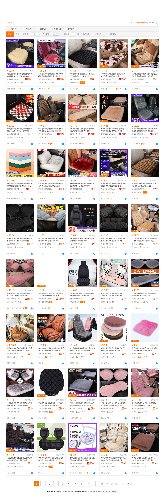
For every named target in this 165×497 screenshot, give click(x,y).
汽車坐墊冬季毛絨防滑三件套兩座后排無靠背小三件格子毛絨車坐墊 (19, 240)
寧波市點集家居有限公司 (77, 463)
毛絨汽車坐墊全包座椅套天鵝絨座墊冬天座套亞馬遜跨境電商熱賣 (19, 459)
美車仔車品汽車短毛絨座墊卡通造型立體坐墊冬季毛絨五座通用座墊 (113, 294)
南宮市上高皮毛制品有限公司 (77, 134)
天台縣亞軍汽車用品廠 (45, 299)
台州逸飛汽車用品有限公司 (139, 244)
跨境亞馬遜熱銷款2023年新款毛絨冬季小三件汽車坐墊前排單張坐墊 (113, 240)
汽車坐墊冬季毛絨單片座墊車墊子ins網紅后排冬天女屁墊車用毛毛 (144, 294)
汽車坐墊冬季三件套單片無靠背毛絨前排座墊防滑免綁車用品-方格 (50, 294)
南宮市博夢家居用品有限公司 (108, 354)
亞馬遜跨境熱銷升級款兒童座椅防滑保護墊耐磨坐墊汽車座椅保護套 (144, 130)
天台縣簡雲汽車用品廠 (45, 244)
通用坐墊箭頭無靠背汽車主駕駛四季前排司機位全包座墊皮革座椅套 (19, 75)
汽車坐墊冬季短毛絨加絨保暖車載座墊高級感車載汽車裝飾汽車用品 (113, 459)
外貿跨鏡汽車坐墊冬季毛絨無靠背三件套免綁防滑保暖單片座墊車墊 (113, 404)
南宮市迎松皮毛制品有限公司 (139, 354)
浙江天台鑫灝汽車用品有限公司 (45, 134)
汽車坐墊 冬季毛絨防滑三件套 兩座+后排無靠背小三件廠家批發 (82, 75)
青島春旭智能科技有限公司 (14, 79)
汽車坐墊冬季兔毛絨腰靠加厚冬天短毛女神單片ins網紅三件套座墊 (19, 294)
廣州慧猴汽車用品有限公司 (45, 79)
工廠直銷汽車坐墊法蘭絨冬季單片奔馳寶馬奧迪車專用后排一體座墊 (50, 75)
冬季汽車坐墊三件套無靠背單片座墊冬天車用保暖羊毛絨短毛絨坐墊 (19, 404)
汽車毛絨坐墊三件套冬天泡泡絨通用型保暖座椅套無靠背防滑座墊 (82, 130)
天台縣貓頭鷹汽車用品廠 (77, 79)
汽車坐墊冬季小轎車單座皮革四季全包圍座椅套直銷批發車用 (82, 240)
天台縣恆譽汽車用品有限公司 (14, 463)
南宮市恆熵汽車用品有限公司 (45, 189)
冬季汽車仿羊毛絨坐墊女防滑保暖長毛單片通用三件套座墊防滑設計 (50, 185)
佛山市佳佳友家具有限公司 (14, 189)
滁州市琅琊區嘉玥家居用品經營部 (139, 79)
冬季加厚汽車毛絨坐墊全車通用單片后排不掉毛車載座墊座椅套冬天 (144, 404)
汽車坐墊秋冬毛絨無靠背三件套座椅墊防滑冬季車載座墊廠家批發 (113, 185)
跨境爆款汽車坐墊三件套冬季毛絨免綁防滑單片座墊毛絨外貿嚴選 (50, 240)
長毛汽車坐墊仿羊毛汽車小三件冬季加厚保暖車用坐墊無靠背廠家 (144, 349)
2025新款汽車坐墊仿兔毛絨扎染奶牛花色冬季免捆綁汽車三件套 (113, 75)
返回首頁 (101, 492)
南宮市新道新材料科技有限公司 (139, 408)
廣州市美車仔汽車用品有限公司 (108, 299)
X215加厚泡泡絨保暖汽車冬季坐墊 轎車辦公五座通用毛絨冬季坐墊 (82, 349)
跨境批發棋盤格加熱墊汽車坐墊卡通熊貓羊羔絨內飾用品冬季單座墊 (19, 130)
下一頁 (100, 484)
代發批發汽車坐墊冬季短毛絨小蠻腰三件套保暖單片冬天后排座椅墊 (144, 240)
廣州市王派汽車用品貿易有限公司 (45, 354)
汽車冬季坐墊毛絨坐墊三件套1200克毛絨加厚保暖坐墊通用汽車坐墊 (82, 404)
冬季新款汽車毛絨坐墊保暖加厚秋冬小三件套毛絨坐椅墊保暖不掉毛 (144, 459)
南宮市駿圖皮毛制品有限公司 (108, 134)
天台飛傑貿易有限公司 (108, 244)
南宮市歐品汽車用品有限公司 (77, 408)
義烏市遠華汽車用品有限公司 (139, 463)
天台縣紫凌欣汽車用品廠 (45, 463)
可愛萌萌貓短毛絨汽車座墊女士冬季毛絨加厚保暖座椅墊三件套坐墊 (19, 349)
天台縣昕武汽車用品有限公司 (108, 408)
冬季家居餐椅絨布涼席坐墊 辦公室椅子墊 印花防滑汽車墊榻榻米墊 (82, 459)
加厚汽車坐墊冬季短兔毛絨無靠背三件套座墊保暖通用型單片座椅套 (113, 130)
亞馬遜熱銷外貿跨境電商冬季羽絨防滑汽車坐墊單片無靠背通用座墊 (50, 404)
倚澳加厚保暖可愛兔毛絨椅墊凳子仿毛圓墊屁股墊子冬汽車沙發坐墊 (113, 349)
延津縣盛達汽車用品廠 (139, 299)
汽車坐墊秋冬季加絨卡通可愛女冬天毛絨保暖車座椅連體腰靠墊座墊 (144, 75)
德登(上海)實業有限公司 (108, 463)
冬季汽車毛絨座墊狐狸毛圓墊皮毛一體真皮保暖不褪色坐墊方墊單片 (82, 185)
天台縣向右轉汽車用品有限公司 (77, 354)
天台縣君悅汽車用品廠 (139, 189)
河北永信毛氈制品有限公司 (14, 408)
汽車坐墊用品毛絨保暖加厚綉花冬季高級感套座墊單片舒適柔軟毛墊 (82, 294)
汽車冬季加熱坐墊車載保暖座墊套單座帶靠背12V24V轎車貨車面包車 (50, 130)
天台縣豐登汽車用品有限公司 (14, 354)
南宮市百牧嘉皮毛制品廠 (108, 79)
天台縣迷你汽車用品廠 (77, 299)
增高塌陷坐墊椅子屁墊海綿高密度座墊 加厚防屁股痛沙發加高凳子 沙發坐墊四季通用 (20, 185)
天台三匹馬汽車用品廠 (45, 408)
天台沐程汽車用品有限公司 (108, 189)
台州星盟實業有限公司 (14, 134)
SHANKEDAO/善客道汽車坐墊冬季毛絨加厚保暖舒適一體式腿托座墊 (51, 349)
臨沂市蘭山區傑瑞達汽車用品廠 (77, 189)
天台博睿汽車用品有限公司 (77, 244)
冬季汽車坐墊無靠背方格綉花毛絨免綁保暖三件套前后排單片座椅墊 (50, 459)
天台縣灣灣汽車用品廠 (14, 244)
